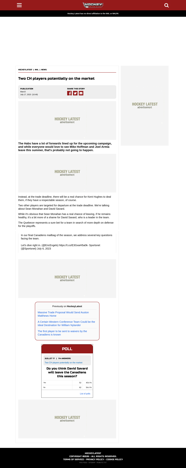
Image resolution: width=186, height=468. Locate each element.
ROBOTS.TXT (102, 462)
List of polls (85, 394)
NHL (37, 70)
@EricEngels (49, 245)
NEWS (44, 70)
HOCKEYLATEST (25, 70)
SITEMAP (91, 462)
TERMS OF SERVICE (73, 459)
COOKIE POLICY (114, 459)
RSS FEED (83, 462)
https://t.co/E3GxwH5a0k (73, 245)
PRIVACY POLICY (95, 459)
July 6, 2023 (44, 248)
